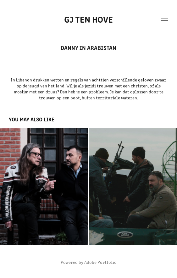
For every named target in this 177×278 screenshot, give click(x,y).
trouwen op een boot (59, 98)
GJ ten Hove (88, 19)
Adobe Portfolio (100, 262)
